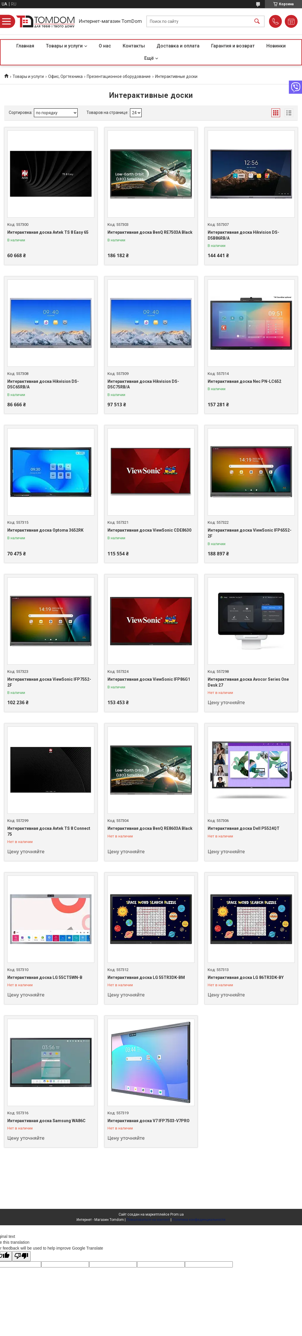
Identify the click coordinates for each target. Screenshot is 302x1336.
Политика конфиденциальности (198, 1220)
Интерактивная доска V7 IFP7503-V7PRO (148, 1120)
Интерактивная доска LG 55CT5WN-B (44, 977)
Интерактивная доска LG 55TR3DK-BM (146, 977)
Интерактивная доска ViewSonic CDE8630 (149, 530)
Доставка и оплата (178, 46)
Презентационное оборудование (119, 76)
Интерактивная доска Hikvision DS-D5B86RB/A (243, 235)
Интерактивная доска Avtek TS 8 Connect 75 (48, 831)
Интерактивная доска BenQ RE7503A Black (149, 232)
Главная (25, 46)
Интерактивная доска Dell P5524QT (244, 828)
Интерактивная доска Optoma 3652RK (45, 530)
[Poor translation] (21, 1256)
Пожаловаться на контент (148, 1220)
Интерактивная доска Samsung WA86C (46, 1120)
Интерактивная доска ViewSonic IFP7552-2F (49, 682)
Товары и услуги (64, 46)
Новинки (276, 46)
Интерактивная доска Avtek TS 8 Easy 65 (47, 232)
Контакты (134, 46)
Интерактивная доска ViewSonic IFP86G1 (148, 679)
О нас (105, 46)
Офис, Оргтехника (65, 76)
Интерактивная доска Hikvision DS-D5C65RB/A (43, 384)
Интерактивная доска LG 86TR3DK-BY (246, 977)
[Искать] (257, 21)
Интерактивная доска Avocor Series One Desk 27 (248, 682)
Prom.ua (177, 1214)
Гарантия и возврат (233, 46)
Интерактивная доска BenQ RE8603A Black (149, 828)
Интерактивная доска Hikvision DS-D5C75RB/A (143, 384)
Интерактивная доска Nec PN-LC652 (244, 381)
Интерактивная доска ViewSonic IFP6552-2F (249, 533)
